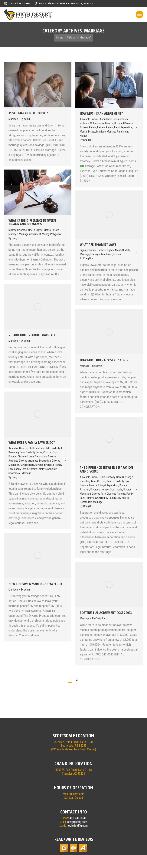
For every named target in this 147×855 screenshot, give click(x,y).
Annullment (106, 119)
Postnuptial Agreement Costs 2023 (106, 612)
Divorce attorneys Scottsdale (35, 460)
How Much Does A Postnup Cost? (104, 360)
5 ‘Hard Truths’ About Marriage (32, 335)
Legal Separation (123, 127)
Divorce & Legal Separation (32, 456)
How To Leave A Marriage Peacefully (35, 583)
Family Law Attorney (25, 469)
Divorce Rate (27, 464)
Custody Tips (50, 452)
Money (83, 135)
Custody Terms (34, 452)
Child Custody (36, 448)
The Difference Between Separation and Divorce (106, 469)
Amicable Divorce (89, 119)
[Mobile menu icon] (139, 14)
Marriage (13, 119)
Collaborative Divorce (101, 123)
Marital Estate (87, 131)
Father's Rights (88, 127)
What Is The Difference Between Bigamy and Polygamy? (32, 222)
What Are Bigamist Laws (98, 244)
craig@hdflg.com (77, 822)
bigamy (12, 230)
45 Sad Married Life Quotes (28, 113)
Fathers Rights (105, 127)
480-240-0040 (78, 818)
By (26, 119)
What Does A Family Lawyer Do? (31, 442)
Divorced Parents (123, 123)
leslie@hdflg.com (78, 825)
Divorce (21, 230)
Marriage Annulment (118, 131)
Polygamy (55, 234)
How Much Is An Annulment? (101, 113)
